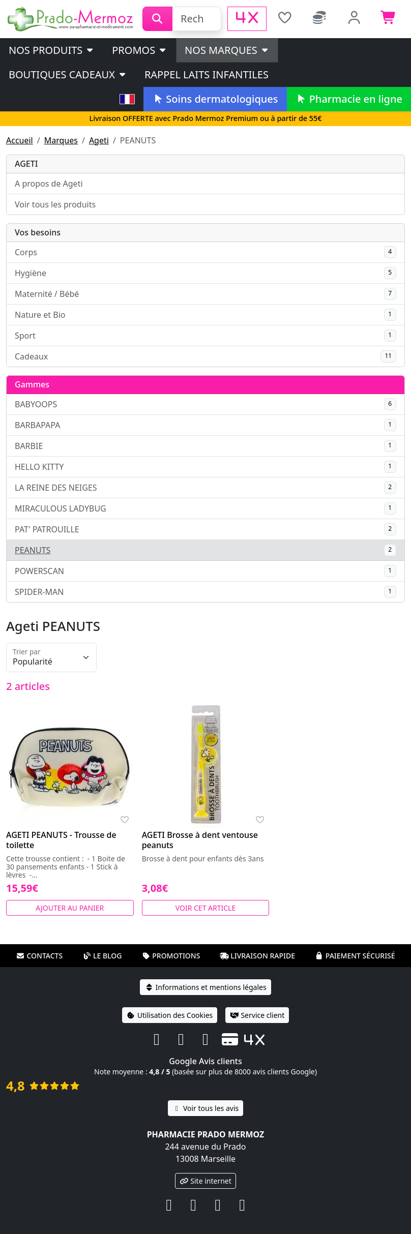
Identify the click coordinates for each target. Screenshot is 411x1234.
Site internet (205, 1181)
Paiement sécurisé (355, 955)
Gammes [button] (32, 384)
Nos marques (227, 50)
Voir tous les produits (55, 204)
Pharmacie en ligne (349, 99)
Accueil (19, 140)
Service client (257, 1015)
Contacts (39, 955)
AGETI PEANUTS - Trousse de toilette (61, 840)
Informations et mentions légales (205, 987)
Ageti (99, 140)
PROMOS (139, 50)
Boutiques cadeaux (68, 74)
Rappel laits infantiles (206, 74)
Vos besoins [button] (38, 232)
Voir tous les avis (205, 1108)
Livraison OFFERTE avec (205, 118)
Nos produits (52, 50)
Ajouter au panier (70, 908)
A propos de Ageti (49, 183)
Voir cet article (205, 908)
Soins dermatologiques (215, 99)
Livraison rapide (257, 955)
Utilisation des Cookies (170, 1015)
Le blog (102, 955)
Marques (61, 140)
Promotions (170, 955)
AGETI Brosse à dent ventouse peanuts (200, 840)
